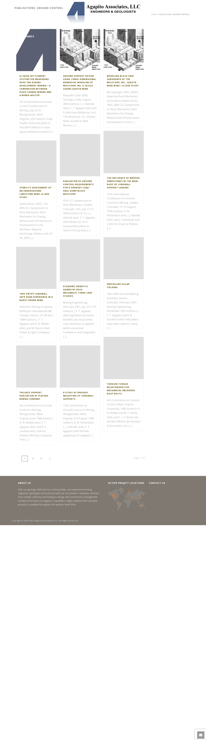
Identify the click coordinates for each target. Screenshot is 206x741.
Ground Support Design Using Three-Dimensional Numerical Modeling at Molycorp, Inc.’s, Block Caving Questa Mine (79, 82)
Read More (70, 504)
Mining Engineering (63, 28)
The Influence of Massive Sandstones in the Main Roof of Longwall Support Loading (123, 182)
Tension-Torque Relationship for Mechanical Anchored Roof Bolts (121, 388)
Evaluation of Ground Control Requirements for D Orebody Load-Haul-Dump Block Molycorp (78, 187)
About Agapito (37, 28)
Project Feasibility (155, 28)
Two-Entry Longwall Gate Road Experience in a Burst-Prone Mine (36, 297)
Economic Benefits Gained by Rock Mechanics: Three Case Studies (77, 291)
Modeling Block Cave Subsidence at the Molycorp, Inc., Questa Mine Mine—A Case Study (123, 80)
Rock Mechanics (24, 36)
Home (17, 28)
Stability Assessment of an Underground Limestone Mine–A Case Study (35, 192)
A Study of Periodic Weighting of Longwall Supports (78, 395)
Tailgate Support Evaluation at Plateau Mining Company (33, 395)
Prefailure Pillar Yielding (118, 285)
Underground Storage (122, 28)
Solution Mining (92, 28)
